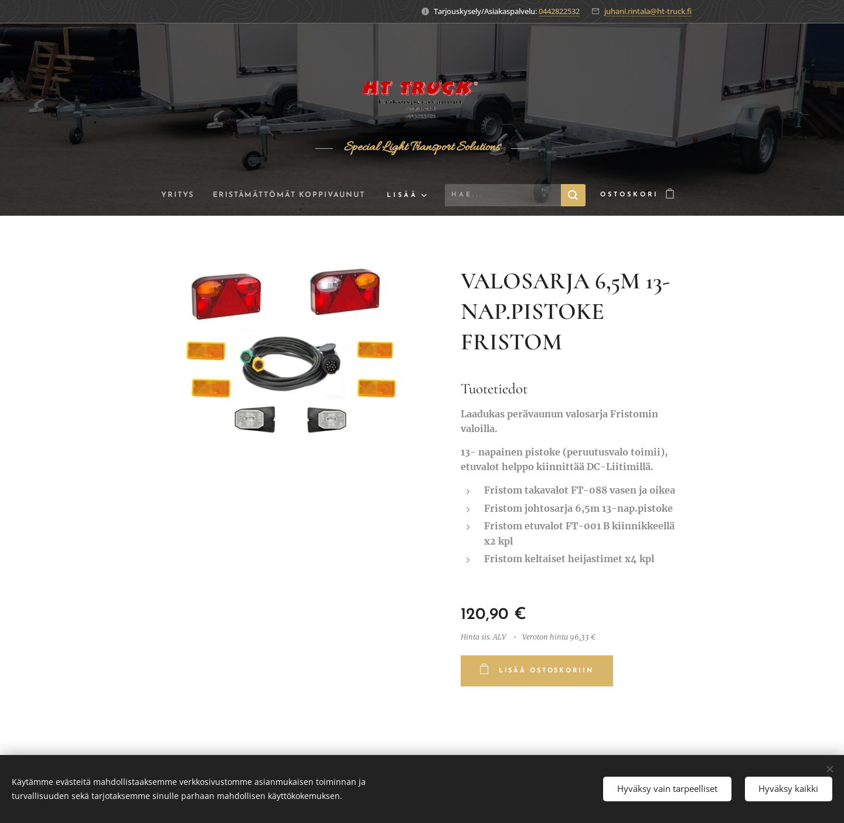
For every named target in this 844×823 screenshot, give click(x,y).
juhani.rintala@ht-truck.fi (648, 11)
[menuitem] (174, 195)
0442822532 (559, 11)
